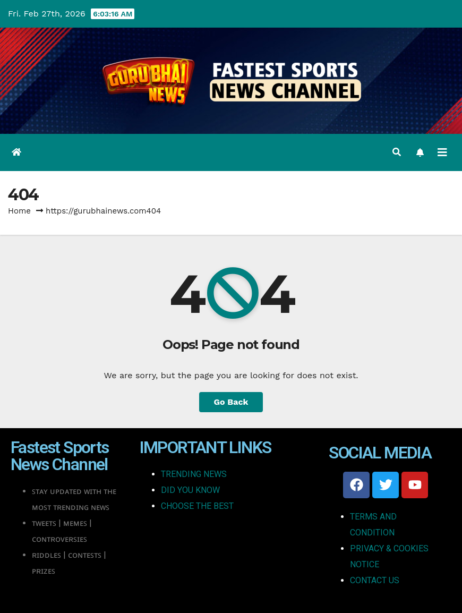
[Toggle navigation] (442, 152)
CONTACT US (374, 580)
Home (19, 211)
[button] (396, 152)
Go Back (231, 402)
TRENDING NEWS (194, 474)
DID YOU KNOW (190, 490)
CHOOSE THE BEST (197, 506)
